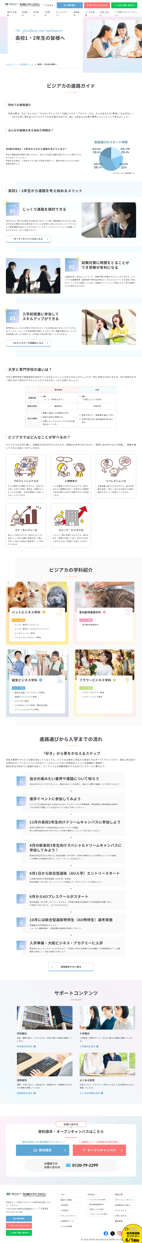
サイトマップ (120, 1210)
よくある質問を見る (90, 1093)
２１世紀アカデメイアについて (125, 12)
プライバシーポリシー (124, 1200)
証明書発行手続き (122, 1205)
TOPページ (11, 64)
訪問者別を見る (25, 1093)
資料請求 (71, 5)
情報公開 (119, 1194)
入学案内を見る (87, 1046)
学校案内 (24, 12)
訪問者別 (76, 12)
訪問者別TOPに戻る (71, 966)
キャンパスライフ (61, 12)
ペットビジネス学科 (98, 1199)
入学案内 (47, 12)
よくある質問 (90, 12)
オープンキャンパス (98, 5)
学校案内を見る (25, 1046)
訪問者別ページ (26, 64)
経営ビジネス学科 (97, 1209)
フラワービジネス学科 (98, 1214)
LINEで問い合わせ (125, 5)
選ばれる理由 (12, 12)
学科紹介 (36, 12)
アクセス (49, 5)
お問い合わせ (104, 12)
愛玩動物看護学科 (97, 1204)
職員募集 (119, 1221)
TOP (63, 1194)
